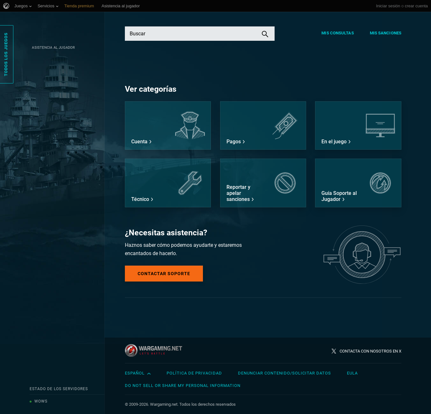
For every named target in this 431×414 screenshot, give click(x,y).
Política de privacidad (194, 373)
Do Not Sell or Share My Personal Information (183, 385)
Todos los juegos (6, 54)
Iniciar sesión (388, 6)
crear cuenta (416, 6)
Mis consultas (337, 33)
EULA (352, 373)
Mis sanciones (385, 33)
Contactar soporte (164, 273)
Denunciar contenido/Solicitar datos (284, 373)
